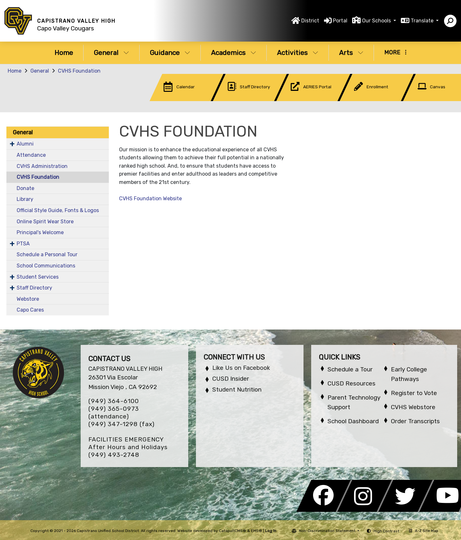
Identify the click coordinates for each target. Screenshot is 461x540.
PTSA (23, 244)
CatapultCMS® (232, 530)
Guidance (170, 53)
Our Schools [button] (377, 21)
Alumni (25, 144)
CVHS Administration (42, 166)
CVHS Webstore (413, 407)
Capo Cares (30, 310)
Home (63, 53)
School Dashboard (353, 421)
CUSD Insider (230, 378)
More (395, 52)
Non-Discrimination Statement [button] (327, 530)
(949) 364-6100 (113, 401)
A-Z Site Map (423, 530)
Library (25, 199)
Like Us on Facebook (241, 367)
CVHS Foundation (79, 71)
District (310, 21)
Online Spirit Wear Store (45, 221)
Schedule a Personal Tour (47, 254)
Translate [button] (423, 21)
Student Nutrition (237, 389)
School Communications (46, 266)
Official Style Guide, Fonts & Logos (58, 210)
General (111, 53)
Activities (297, 53)
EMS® (256, 530)
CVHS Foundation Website (150, 198)
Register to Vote (414, 393)
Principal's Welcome (40, 232)
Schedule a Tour (350, 369)
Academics (233, 53)
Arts (351, 53)
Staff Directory (34, 288)
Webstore (28, 299)
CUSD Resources (352, 383)
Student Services (38, 277)
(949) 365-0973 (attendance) (113, 412)
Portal (340, 21)
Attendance (31, 155)
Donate (25, 188)
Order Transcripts (415, 421)
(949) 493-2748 (113, 454)
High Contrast (386, 531)
